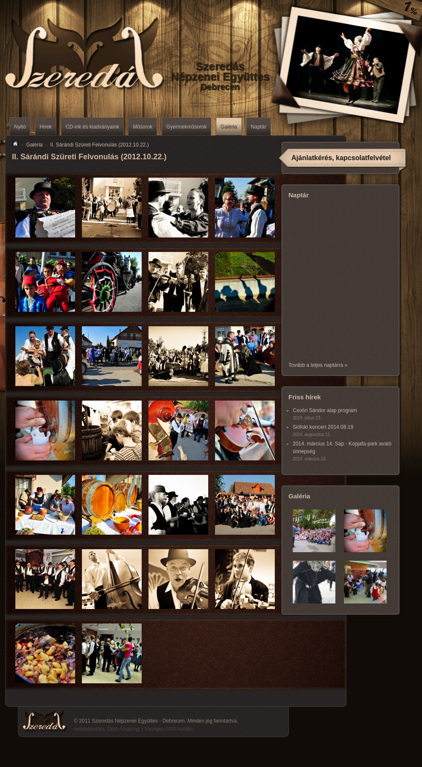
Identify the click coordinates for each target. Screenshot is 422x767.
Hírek (46, 127)
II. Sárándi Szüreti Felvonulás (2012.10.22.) (99, 145)
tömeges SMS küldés (169, 729)
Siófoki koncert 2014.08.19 (323, 427)
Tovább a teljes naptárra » (317, 365)
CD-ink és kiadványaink (92, 127)
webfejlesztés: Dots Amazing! (107, 729)
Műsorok (142, 127)
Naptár (258, 127)
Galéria (229, 127)
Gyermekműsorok (186, 127)
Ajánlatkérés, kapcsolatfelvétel (341, 157)
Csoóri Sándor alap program (325, 410)
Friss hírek (304, 397)
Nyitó (20, 127)
